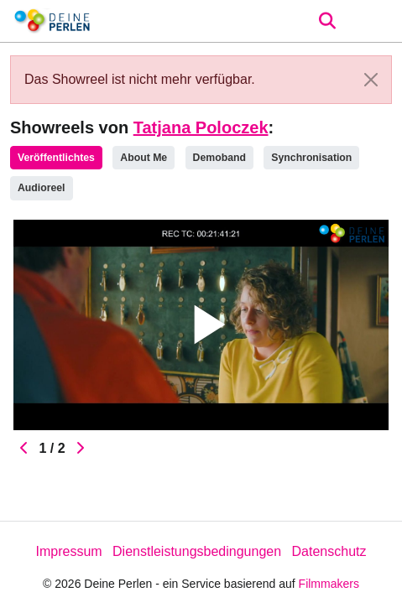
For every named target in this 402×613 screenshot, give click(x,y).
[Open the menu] (327, 21)
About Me (143, 158)
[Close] (371, 79)
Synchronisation (311, 158)
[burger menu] (377, 21)
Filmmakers (329, 583)
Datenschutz (329, 551)
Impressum (68, 551)
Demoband (219, 158)
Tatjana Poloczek (201, 127)
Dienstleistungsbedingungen (196, 551)
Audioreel (41, 188)
